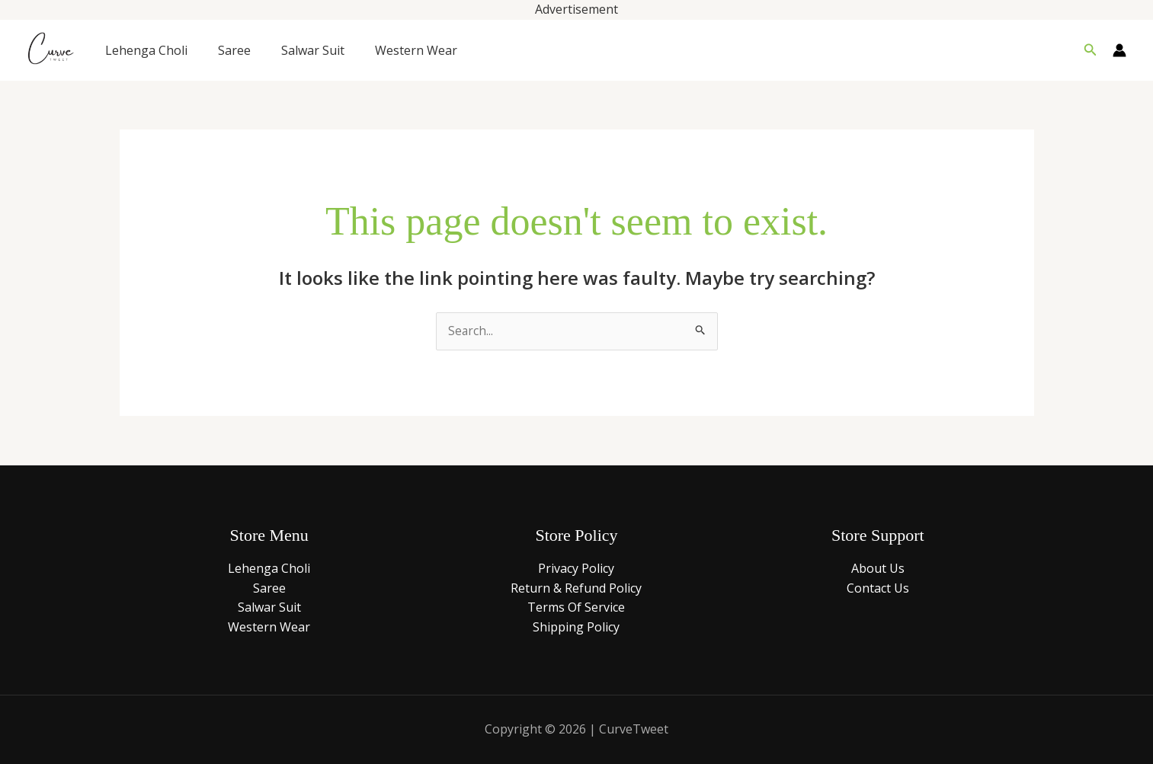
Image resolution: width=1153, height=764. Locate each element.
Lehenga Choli (146, 50)
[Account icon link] (1119, 50)
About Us (878, 569)
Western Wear (416, 50)
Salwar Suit (312, 50)
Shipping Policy (576, 627)
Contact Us (878, 588)
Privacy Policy (576, 569)
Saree (234, 50)
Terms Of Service (576, 607)
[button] (1090, 50)
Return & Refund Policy (576, 588)
